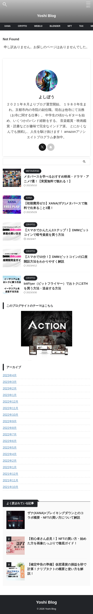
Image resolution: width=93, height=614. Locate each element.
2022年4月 (10, 454)
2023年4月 (10, 375)
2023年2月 (10, 388)
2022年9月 (10, 421)
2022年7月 (10, 434)
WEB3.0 (39, 26)
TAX (82, 26)
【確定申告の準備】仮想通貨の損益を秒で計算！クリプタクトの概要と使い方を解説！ (56, 569)
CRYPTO (23, 26)
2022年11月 (10, 408)
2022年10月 (10, 414)
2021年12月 (10, 473)
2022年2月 (10, 460)
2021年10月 (10, 487)
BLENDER (55, 26)
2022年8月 (10, 427)
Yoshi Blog (46, 16)
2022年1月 (10, 467)
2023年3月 (10, 381)
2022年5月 (10, 447)
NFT (70, 26)
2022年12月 (10, 401)
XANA (8, 26)
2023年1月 (10, 395)
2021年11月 (10, 480)
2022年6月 (10, 441)
